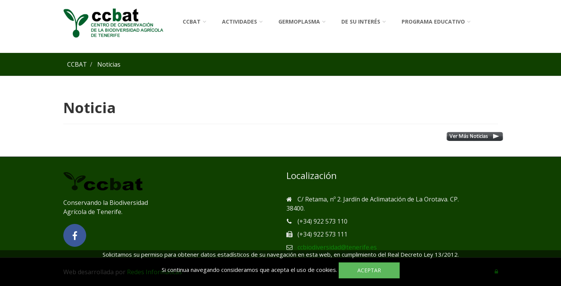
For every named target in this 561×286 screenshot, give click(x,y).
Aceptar (369, 270)
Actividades (239, 21)
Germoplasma (299, 21)
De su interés (360, 21)
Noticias (109, 64)
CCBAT (192, 21)
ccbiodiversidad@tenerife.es (337, 247)
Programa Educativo (433, 21)
